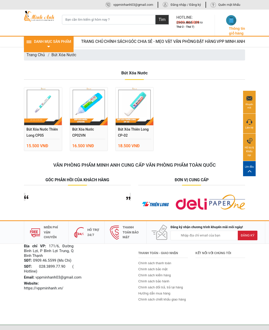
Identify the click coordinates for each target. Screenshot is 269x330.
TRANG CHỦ (92, 41)
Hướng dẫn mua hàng (154, 293)
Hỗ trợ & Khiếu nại (249, 147)
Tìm (162, 19)
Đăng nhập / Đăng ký (186, 5)
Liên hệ (249, 123)
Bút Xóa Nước (63, 54)
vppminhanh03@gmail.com (133, 5)
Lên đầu (249, 168)
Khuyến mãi (249, 102)
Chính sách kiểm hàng (154, 275)
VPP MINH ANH (231, 41)
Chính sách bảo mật (152, 269)
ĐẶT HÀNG (206, 41)
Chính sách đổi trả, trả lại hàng (160, 287)
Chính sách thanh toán (154, 263)
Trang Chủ (35, 54)
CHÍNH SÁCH (116, 41)
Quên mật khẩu (229, 5)
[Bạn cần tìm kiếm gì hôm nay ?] (108, 19)
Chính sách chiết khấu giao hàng (162, 299)
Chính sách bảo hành (153, 281)
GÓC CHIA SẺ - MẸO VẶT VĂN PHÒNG (162, 41)
